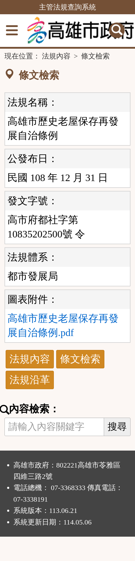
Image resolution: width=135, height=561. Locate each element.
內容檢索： (31, 409)
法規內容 (56, 56)
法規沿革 (30, 379)
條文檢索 (80, 359)
